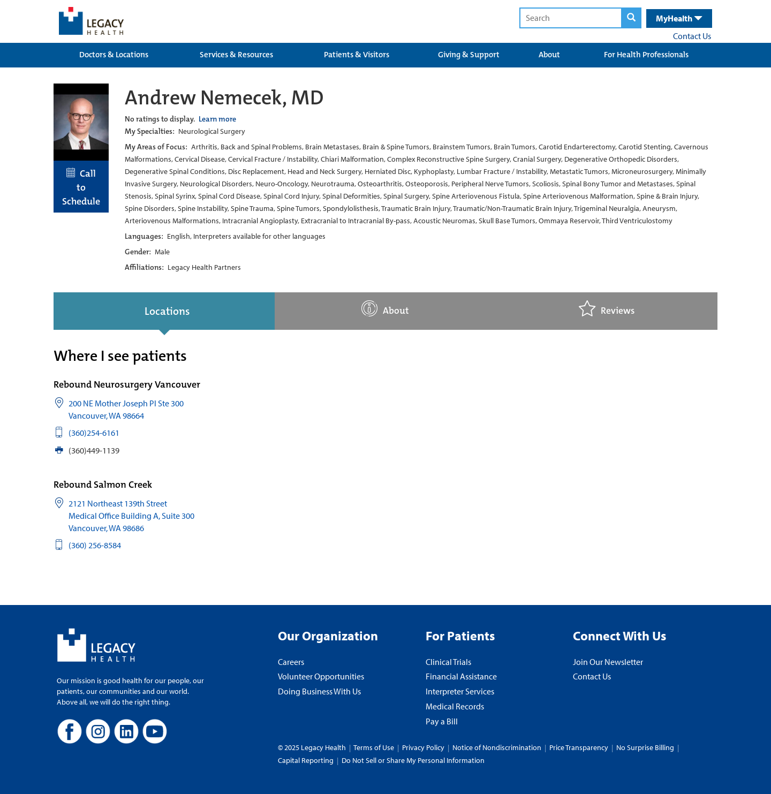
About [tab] (385, 308)
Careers (291, 661)
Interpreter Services (460, 691)
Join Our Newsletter (608, 661)
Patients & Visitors (356, 54)
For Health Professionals (646, 54)
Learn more (217, 119)
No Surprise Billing (645, 747)
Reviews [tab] (606, 308)
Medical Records (455, 706)
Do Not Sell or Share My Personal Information (413, 760)
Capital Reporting (306, 760)
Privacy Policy (423, 747)
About (549, 54)
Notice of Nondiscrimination (496, 747)
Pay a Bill (442, 721)
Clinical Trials (448, 661)
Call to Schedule (81, 187)
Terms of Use (374, 747)
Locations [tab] (167, 311)
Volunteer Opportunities (321, 676)
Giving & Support (469, 54)
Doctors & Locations (113, 54)
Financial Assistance (461, 676)
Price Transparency (578, 747)
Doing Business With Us (319, 691)
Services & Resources (236, 54)
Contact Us (692, 36)
